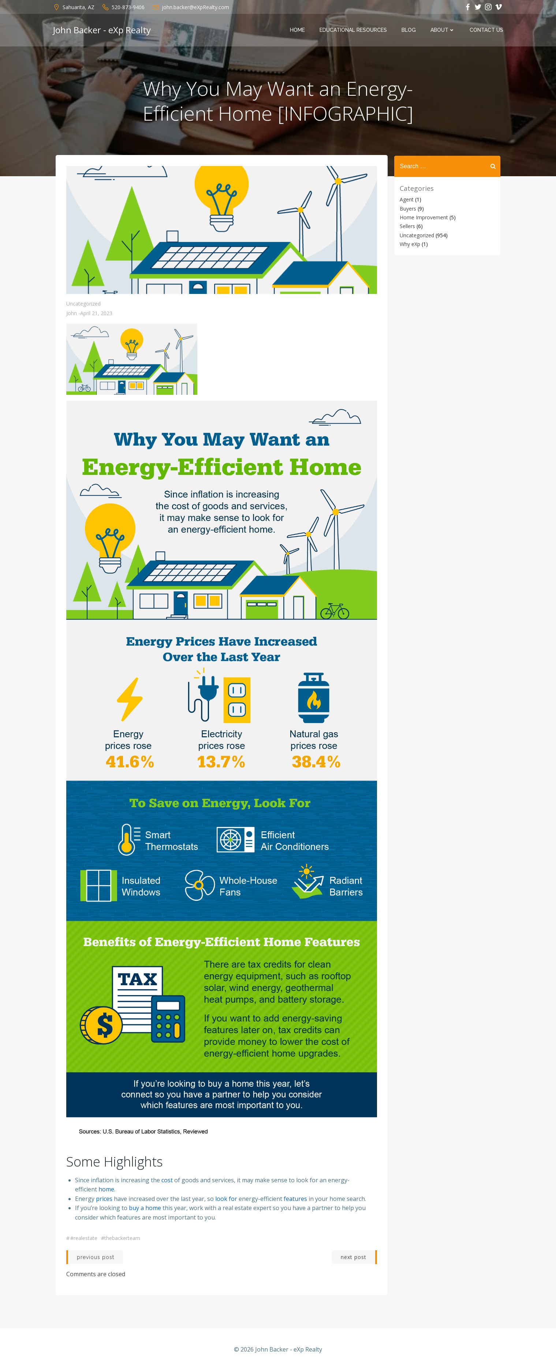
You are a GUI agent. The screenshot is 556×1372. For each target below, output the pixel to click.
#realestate (84, 1238)
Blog (409, 30)
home (107, 1190)
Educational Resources (353, 30)
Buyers (407, 208)
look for (227, 1199)
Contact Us (487, 30)
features (295, 1199)
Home (297, 30)
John (72, 314)
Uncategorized (84, 304)
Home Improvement (423, 217)
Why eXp (409, 244)
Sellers (407, 226)
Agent (406, 199)
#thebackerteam (121, 1238)
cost (167, 1180)
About (443, 30)
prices (104, 1199)
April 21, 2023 (97, 314)
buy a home (145, 1209)
